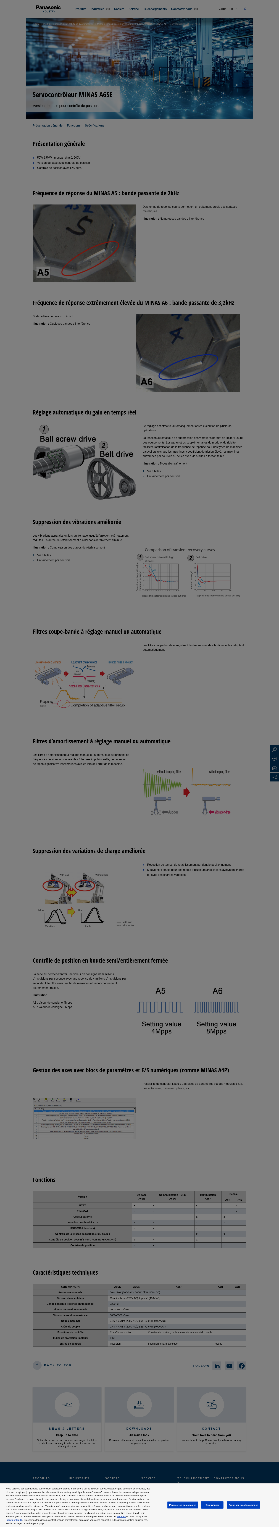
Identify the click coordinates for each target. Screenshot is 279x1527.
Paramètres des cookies (182, 1505)
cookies (121, 1516)
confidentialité (14, 1520)
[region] (139, 1505)
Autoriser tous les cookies (243, 1505)
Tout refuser (212, 1505)
